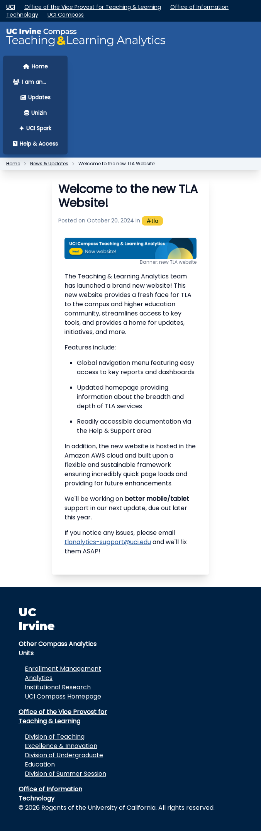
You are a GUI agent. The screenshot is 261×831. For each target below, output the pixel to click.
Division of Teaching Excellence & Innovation (61, 741)
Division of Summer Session (65, 773)
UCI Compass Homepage (63, 696)
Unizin (35, 113)
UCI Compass (65, 15)
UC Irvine (37, 619)
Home (35, 66)
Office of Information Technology (50, 794)
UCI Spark (35, 128)
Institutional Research (58, 687)
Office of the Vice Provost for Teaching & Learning (92, 7)
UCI (10, 7)
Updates (35, 97)
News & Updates (49, 164)
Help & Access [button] (35, 144)
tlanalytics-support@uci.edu (107, 542)
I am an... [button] (29, 82)
